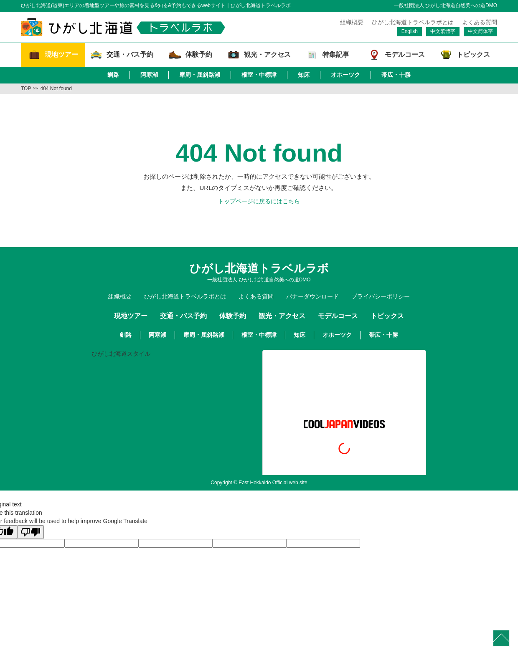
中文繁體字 (442, 31)
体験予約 (232, 315)
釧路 (113, 74)
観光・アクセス (282, 315)
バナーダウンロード (312, 296)
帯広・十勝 (396, 74)
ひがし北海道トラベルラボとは (413, 22)
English (409, 31)
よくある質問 (479, 22)
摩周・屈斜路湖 (199, 74)
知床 (304, 74)
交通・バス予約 (183, 315)
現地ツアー (130, 315)
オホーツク (345, 74)
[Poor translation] (30, 532)
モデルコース (338, 315)
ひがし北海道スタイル (121, 353)
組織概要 (351, 22)
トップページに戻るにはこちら (259, 201)
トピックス (387, 315)
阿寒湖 (149, 74)
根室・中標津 (259, 74)
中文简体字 (480, 31)
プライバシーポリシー (380, 296)
